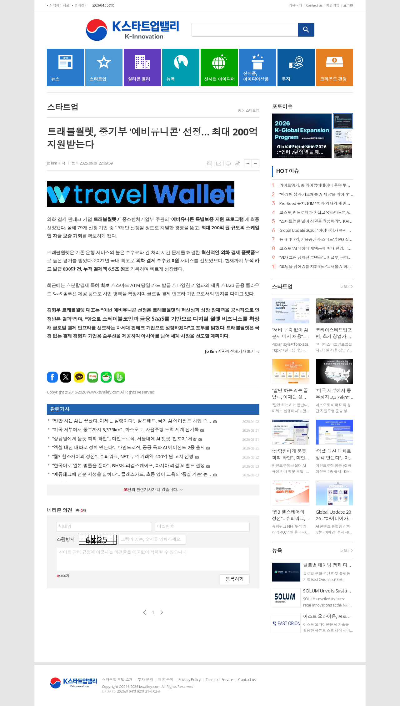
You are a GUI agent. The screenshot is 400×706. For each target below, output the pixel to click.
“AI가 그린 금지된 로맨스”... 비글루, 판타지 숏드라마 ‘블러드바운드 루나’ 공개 (316, 257)
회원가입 (332, 5)
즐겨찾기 (81, 5)
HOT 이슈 (287, 171)
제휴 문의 (165, 680)
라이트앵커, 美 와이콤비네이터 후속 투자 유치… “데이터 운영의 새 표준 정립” (316, 185)
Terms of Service (219, 680)
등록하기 (235, 579)
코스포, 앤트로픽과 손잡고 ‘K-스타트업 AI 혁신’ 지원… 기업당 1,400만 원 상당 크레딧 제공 (316, 212)
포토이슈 (282, 106)
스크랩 (237, 163)
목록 (209, 163)
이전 (144, 612)
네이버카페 (106, 377)
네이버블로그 (92, 377)
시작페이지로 (59, 5)
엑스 (65, 377)
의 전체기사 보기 (230, 351)
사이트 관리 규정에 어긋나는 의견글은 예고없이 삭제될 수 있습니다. (123, 552)
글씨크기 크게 (248, 163)
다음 (161, 612)
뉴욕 (277, 550)
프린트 (228, 163)
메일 (219, 163)
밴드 (119, 377)
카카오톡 (79, 377)
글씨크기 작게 (255, 163)
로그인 (348, 5)
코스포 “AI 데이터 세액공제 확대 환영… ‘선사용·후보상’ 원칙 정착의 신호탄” (316, 248)
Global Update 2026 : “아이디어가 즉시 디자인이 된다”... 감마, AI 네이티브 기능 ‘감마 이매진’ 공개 (316, 230)
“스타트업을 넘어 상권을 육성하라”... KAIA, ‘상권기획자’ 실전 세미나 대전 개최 (316, 221)
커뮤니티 (295, 5)
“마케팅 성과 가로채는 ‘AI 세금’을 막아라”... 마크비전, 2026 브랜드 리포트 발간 (316, 194)
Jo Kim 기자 (56, 163)
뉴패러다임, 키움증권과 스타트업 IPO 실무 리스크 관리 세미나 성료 (316, 239)
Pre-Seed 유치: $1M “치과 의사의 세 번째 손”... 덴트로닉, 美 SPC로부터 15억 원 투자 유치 (316, 203)
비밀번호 (165, 526)
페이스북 (52, 377)
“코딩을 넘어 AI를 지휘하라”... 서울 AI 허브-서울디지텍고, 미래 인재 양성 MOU (316, 266)
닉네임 (65, 526)
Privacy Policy (189, 680)
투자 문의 (145, 680)
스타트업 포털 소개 (117, 680)
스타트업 (252, 110)
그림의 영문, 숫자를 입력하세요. (151, 539)
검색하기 (306, 30)
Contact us (314, 5)
